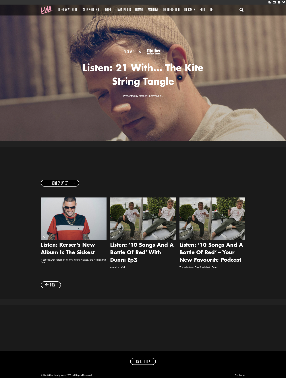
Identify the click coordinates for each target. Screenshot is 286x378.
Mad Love (153, 10)
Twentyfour (124, 10)
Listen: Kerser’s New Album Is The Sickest (68, 249)
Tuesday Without (67, 10)
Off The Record (171, 10)
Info (212, 10)
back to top (143, 362)
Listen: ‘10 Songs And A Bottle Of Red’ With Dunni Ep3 (142, 253)
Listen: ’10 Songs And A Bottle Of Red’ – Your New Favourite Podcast (211, 253)
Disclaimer (240, 375)
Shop (202, 10)
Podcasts (189, 10)
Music (108, 10)
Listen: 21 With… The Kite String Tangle (143, 75)
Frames (139, 10)
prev (50, 285)
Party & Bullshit (91, 10)
